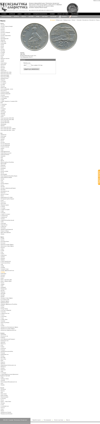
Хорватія (3, 115)
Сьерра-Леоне (4, 319)
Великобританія (4, 38)
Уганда (2, 325)
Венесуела (3, 343)
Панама (3, 368)
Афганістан (3, 134)
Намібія (3, 295)
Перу (2, 371)
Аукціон (64, 16)
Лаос (2, 180)
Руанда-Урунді (4, 308)
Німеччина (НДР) (5, 75)
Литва (2, 61)
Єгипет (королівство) (6, 261)
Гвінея (2, 253)
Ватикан (3, 37)
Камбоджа (3, 168)
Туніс (2, 324)
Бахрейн (3, 137)
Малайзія (3, 189)
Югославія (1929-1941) (6, 127)
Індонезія (3, 156)
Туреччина (3, 223)
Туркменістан (4, 224)
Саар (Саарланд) (5, 96)
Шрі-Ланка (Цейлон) (6, 232)
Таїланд (3, 218)
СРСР (2, 107)
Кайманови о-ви (4, 354)
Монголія (3, 192)
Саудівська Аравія (5, 209)
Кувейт (2, 179)
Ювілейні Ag (85, 20)
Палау (2, 400)
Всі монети (52, 20)
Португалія (3, 87)
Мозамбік (3, 293)
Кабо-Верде (3, 273)
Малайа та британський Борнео (8, 188)
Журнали (12, 13)
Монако (3, 69)
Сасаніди (3, 208)
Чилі (2, 383)
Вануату (3, 390)
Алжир (2, 238)
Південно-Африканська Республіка (9, 304)
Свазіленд (3, 311)
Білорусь (3, 31)
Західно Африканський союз (7, 270)
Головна (3, 13)
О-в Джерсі (3, 82)
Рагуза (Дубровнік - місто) (7, 89)
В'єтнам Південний (5, 143)
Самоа (2, 404)
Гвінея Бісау (4, 255)
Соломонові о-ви (5, 406)
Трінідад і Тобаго (5, 378)
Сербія (2, 99)
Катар (2, 169)
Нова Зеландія (4, 395)
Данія (2, 47)
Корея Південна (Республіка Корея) (9, 175)
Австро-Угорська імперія (7, 26)
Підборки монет (67, 20)
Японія (2, 234)
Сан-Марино (4, 98)
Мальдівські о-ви (5, 191)
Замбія (2, 265)
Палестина (3, 203)
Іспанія (2, 53)
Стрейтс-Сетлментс (5, 214)
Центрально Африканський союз (8, 330)
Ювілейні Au (92, 20)
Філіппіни (3, 227)
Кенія (2, 278)
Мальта (3, 66)
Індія (2, 149)
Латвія (2, 60)
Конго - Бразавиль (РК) (6, 279)
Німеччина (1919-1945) (6, 73)
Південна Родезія (5, 302)
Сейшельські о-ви (5, 313)
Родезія (2, 305)
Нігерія (2, 296)
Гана (2, 252)
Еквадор (3, 352)
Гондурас (3, 349)
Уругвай (3, 380)
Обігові (73, 20)
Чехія (2, 116)
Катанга (3, 276)
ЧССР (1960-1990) (5, 121)
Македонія (3, 64)
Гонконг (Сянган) (5, 146)
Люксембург (4, 63)
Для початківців (6, 16)
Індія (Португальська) (6, 153)
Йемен (2, 160)
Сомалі (2, 314)
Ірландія (3, 50)
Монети (16, 16)
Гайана (2, 346)
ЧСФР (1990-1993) (5, 122)
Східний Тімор (4, 215)
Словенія (3, 105)
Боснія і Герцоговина (6, 35)
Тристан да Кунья (5, 322)
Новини (52, 13)
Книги (19, 13)
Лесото (2, 282)
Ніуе (2, 392)
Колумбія (3, 357)
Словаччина (4, 104)
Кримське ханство (5, 58)
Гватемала (3, 348)
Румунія (3, 95)
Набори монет (59, 20)
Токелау (3, 407)
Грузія (2, 46)
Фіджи (2, 410)
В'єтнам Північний (5, 145)
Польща (3, 86)
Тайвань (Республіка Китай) (7, 220)
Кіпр (2, 56)
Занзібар (3, 267)
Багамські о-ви (4, 336)
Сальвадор (3, 372)
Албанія (3, 27)
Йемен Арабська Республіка (7, 162)
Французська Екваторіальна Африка (9, 327)
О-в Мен (3, 84)
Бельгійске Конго (5, 241)
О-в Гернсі (3, 81)
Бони (37, 16)
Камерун (3, 275)
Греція (2, 44)
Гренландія (3, 43)
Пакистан (3, 201)
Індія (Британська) (5, 151)
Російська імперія (5, 92)
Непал (2, 195)
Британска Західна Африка (7, 244)
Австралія (3, 389)
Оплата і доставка (62, 13)
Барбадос (3, 337)
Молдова (3, 67)
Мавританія (4, 288)
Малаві (2, 290)
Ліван (2, 182)
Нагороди (53, 16)
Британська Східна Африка (7, 246)
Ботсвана (3, 243)
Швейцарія (3, 124)
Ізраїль (2, 148)
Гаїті (2, 345)
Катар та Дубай (4, 171)
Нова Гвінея (4, 393)
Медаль (98, 20)
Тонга (2, 409)
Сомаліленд (3, 316)
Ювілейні (79, 20)
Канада (2, 356)
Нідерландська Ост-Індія (6, 197)
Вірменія (3, 40)
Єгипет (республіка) (5, 262)
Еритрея (3, 258)
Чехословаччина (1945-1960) (7, 119)
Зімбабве (3, 272)
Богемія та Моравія (5, 32)
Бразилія (3, 342)
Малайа (3, 186)
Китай (2, 172)
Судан (2, 317)
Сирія (2, 211)
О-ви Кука (3, 398)
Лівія (2, 285)
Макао (2, 185)
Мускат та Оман (5, 194)
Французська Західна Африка (8, 328)
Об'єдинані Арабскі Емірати (7, 198)
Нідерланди (3, 70)
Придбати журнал (36, 420)
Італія (2, 55)
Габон (2, 249)
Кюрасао (3, 362)
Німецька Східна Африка (7, 298)
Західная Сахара (5, 269)
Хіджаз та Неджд (5, 231)
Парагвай (3, 369)
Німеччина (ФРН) (5, 76)
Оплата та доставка (58, 420)
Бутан (2, 140)
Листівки (45, 16)
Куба (2, 360)
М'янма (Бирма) (5, 183)
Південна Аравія (5, 205)
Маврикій (3, 287)
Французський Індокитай (7, 229)
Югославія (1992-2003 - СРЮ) (8, 130)
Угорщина (3, 108)
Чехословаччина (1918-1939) (7, 118)
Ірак (2, 157)
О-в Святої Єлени (5, 299)
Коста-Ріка (3, 359)
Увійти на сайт (96, 0)
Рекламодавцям (47, 420)
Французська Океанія (6, 412)
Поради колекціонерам (40, 13)
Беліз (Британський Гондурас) (8, 339)
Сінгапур (3, 212)
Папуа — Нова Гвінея (6, 401)
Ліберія (2, 284)
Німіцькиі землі (4, 78)
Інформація (74, 13)
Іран (2, 159)
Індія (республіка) (5, 154)
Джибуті (3, 256)
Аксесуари (27, 13)
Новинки (74, 16)
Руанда (2, 307)
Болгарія (3, 34)
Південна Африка (5, 301)
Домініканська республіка (7, 351)
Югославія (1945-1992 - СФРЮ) (8, 128)
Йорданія (3, 165)
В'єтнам (3, 142)
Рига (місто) (3, 90)
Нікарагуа (3, 366)
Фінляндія (3, 111)
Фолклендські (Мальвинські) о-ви (9, 381)
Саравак (3, 206)
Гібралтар (3, 41)
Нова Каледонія (4, 396)
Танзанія (3, 321)
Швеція (3, 125)
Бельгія (3, 29)
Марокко (3, 291)
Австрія (3, 24)
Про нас (68, 420)
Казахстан (3, 166)
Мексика (3, 363)
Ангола (2, 239)
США (2, 377)
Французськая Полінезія (6, 413)
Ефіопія (3, 259)
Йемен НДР (3, 163)
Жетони (31, 16)
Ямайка (3, 384)
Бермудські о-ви (4, 340)
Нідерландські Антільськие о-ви (8, 365)
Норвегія (3, 79)
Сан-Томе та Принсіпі (6, 310)
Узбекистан (3, 226)
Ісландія (3, 52)
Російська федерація (5, 93)
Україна (3, 110)
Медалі (24, 16)
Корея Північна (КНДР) (6, 177)
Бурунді (3, 247)
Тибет (2, 221)
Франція (3, 113)
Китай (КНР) (4, 174)
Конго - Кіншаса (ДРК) (6, 281)
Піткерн (3, 403)
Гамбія (2, 250)
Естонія (3, 49)
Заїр (2, 264)
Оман (2, 200)
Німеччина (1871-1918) (6, 72)
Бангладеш (3, 136)
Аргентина (3, 334)
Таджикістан (4, 217)
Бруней (2, 139)
